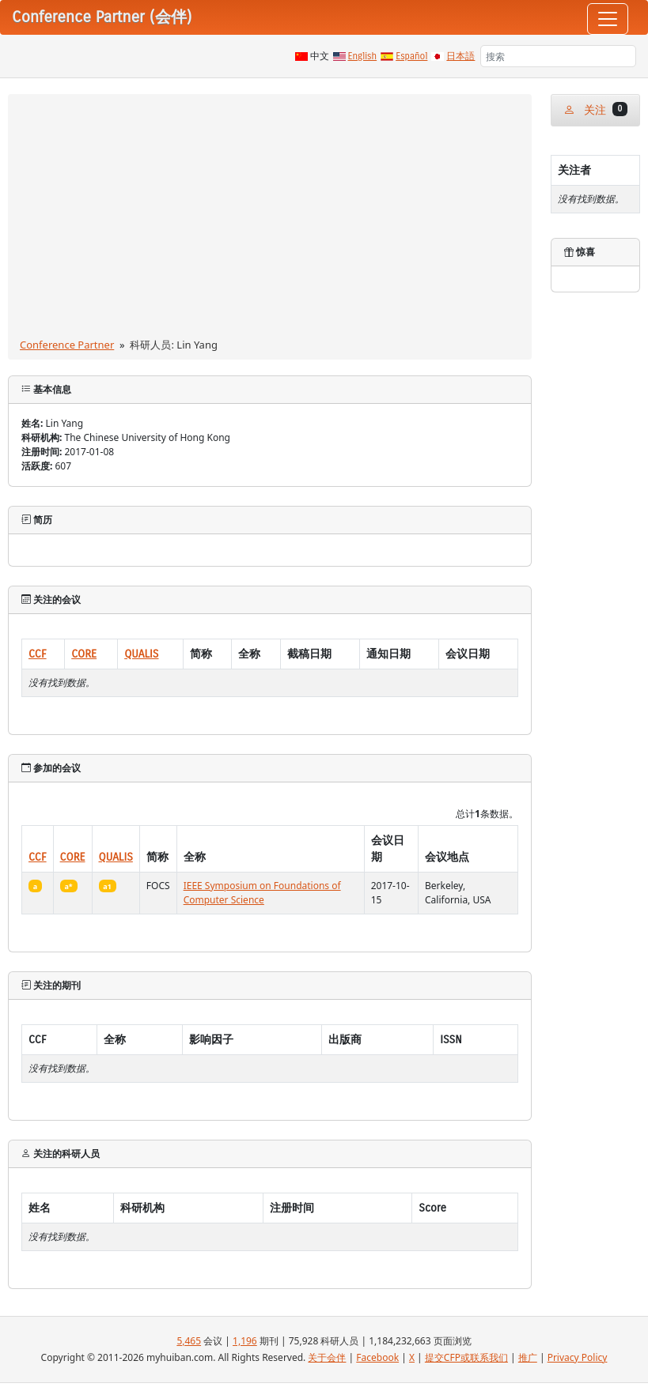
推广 (527, 1357)
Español (411, 56)
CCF (37, 654)
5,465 (188, 1341)
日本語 (460, 56)
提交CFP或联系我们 (466, 1357)
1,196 (245, 1341)
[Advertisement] (270, 219)
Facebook (377, 1357)
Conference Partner (67, 344)
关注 (595, 109)
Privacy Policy (578, 1357)
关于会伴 (327, 1357)
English (362, 56)
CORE (84, 654)
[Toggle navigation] (607, 19)
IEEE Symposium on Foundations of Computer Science (262, 893)
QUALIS (141, 654)
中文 (319, 56)
